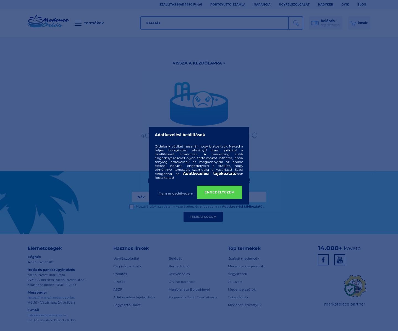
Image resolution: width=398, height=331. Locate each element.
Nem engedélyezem (176, 193)
